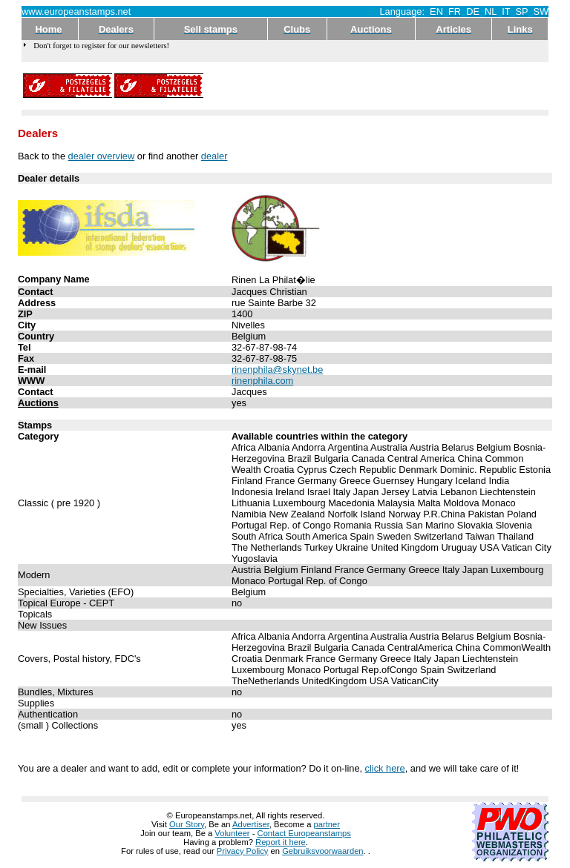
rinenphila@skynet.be (277, 369)
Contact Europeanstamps (304, 833)
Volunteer (231, 833)
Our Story (186, 824)
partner (327, 824)
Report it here (280, 842)
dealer (214, 156)
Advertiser (250, 824)
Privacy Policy (243, 851)
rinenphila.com (262, 380)
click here (385, 768)
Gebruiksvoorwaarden (322, 851)
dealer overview (101, 156)
